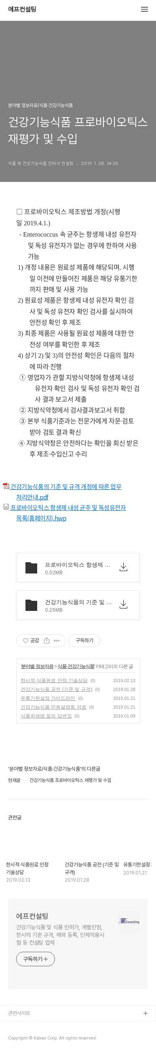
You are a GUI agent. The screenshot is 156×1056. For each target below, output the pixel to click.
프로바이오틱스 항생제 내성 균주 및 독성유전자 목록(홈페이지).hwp (71, 512)
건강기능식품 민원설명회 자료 (53, 707)
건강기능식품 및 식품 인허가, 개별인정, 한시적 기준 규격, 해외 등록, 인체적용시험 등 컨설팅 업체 (60, 935)
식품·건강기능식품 (75, 666)
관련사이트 (19, 1013)
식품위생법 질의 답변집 (46, 716)
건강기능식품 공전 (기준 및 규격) (56, 689)
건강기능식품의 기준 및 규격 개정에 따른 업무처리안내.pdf (69, 491)
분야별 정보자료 (37, 666)
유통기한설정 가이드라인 (48, 698)
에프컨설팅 (22, 9)
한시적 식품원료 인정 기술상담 (54, 680)
